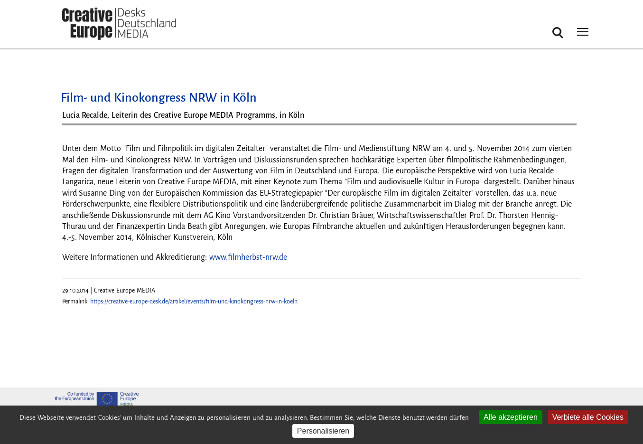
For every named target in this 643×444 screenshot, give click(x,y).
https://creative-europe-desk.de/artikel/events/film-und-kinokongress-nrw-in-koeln (194, 301)
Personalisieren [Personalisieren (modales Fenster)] (323, 431)
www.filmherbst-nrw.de (248, 257)
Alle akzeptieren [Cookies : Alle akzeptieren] (511, 417)
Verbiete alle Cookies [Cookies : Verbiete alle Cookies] (588, 417)
